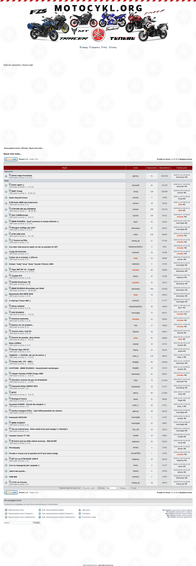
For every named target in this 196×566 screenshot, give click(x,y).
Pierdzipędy (14, 448)
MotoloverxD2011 (136, 247)
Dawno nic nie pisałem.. (22, 325)
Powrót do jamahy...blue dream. (26, 337)
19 (32, 211)
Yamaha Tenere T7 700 (19, 436)
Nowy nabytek (18, 306)
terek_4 (136, 356)
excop (180, 443)
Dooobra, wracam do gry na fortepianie (29, 380)
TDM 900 (13, 477)
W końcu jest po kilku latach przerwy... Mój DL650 (34, 441)
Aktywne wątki (27, 65)
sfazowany (180, 177)
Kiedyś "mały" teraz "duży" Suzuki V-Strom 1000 (31, 264)
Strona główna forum (12, 148)
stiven (135, 399)
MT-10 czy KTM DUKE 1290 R (25, 459)
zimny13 (135, 301)
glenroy (136, 176)
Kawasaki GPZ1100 (18, 417)
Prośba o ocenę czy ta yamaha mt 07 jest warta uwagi (33, 453)
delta (180, 204)
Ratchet (136, 332)
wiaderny (135, 459)
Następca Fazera (19, 399)
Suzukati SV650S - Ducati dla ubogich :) (27, 404)
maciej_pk (136, 241)
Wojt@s (136, 362)
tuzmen (180, 193)
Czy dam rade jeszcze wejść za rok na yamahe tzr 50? (33, 247)
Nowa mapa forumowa (22, 175)
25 (32, 290)
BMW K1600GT (18, 423)
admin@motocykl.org (105, 565)
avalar (180, 351)
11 (33, 193)
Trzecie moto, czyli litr (22, 331)
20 (34, 211)
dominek (135, 253)
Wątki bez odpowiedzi (12, 65)
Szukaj (112, 47)
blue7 (136, 222)
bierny (135, 276)
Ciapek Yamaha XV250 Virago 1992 (27, 374)
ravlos (135, 465)
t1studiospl (135, 387)
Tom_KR (135, 430)
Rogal (180, 400)
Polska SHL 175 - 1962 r (22, 362)
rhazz (136, 235)
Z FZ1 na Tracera (19, 482)
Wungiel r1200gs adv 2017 (23, 228)
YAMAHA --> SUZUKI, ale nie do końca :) (27, 355)
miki (135, 325)
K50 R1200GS (18, 312)
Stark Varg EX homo (18, 198)
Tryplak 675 (17, 276)
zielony (135, 471)
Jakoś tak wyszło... (17, 471)
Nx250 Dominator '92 (21, 282)
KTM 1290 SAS (18, 234)
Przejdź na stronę (163, 159)
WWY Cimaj (17, 191)
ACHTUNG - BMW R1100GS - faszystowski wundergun (33, 368)
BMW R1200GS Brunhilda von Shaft (28, 288)
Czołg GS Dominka (17, 252)
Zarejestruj (94, 47)
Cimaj (135, 192)
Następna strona (185, 159)
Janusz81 (136, 185)
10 (31, 193)
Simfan (135, 448)
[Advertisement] (98, 57)
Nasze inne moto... (13, 154)
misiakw (180, 217)
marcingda (180, 223)
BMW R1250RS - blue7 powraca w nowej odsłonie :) (35, 221)
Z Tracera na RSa (19, 240)
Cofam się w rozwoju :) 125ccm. (23, 257)
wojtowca (135, 264)
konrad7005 (135, 453)
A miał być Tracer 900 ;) (20, 301)
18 (29, 211)
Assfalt (135, 436)
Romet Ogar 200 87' (20, 349)
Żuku (136, 380)
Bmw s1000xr (15, 343)
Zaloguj (84, 47)
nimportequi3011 (135, 307)
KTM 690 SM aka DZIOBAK (24, 209)
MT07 (14, 392)
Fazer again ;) (18, 185)
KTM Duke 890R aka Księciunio (23, 202)
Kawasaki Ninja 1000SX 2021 (25, 386)
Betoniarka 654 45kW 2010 (21, 294)
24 (29, 290)
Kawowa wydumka (20, 319)
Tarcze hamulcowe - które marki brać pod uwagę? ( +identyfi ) (40, 429)
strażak (136, 344)
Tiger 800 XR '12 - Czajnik (23, 269)
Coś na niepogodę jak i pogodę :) (24, 465)
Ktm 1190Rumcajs (20, 215)
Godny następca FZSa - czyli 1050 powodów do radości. (37, 411)
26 (34, 290)
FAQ (104, 47)
